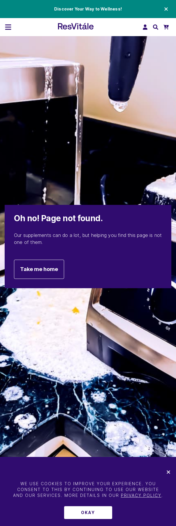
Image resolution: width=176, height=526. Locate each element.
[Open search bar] (155, 27)
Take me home (39, 269)
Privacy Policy (141, 495)
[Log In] (145, 27)
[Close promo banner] (166, 9)
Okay (88, 512)
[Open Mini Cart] (166, 27)
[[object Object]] (8, 27)
